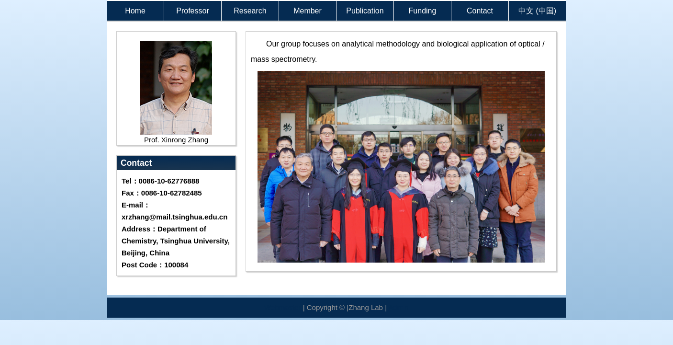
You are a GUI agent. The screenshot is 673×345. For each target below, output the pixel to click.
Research (250, 11)
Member (307, 11)
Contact (480, 11)
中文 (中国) (537, 11)
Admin (398, 307)
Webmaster (282, 307)
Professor (192, 11)
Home (135, 11)
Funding (423, 11)
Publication (364, 11)
